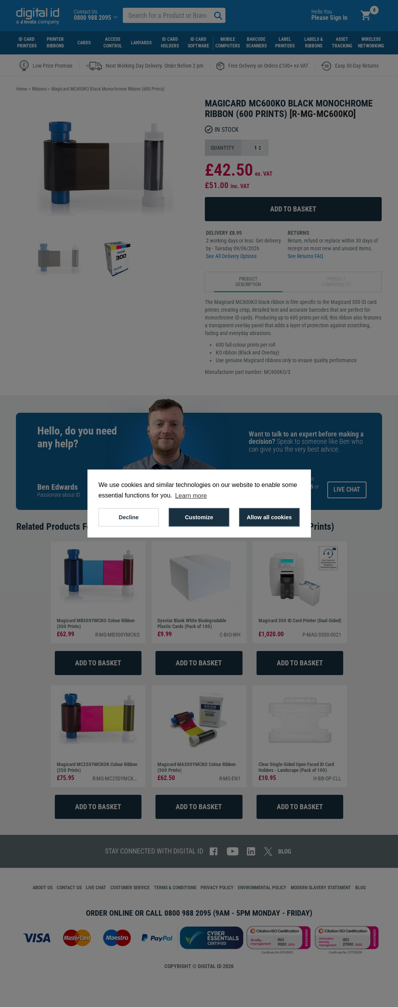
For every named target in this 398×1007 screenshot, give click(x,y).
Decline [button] (129, 517)
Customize (199, 517)
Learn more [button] (191, 495)
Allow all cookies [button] (269, 517)
